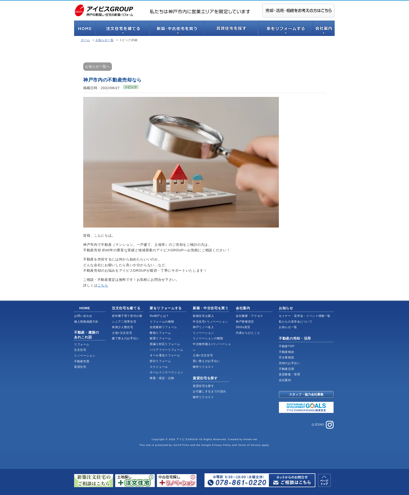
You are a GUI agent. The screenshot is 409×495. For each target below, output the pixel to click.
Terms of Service (249, 445)
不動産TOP (286, 346)
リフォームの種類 (162, 321)
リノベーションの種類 (208, 338)
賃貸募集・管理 (289, 374)
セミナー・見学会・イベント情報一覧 (304, 315)
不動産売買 (81, 361)
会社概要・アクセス (249, 315)
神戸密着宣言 (245, 321)
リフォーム (81, 344)
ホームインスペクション (166, 372)
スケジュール (159, 366)
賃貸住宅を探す (205, 378)
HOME (84, 308)
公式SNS (322, 425)
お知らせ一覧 (104, 40)
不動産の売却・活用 (295, 338)
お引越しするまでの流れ (209, 391)
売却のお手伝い (289, 363)
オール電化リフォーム (165, 355)
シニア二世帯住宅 (124, 321)
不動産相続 (286, 351)
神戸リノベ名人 (203, 327)
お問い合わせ (83, 315)
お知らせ (286, 308)
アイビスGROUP (187, 439)
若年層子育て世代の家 (127, 315)
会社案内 (243, 308)
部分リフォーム (160, 361)
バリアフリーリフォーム (166, 349)
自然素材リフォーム (163, 327)
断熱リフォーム (160, 332)
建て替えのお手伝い (125, 338)
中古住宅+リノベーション (210, 321)
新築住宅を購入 (203, 315)
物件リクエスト (203, 366)
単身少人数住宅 (122, 327)
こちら (103, 285)
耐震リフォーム (160, 338)
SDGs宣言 (243, 327)
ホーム (85, 40)
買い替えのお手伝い (206, 361)
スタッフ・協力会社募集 (306, 394)
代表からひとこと (248, 332)
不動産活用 (286, 368)
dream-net (250, 439)
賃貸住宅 (80, 366)
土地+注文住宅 (122, 332)
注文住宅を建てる (126, 308)
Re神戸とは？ (159, 315)
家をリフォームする (166, 308)
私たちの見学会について (295, 321)
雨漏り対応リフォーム (165, 344)
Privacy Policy (221, 445)
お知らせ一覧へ (97, 66)
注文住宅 (80, 349)
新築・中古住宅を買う (210, 308)
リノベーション (84, 355)
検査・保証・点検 (162, 378)
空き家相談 (286, 357)
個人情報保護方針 (86, 321)
